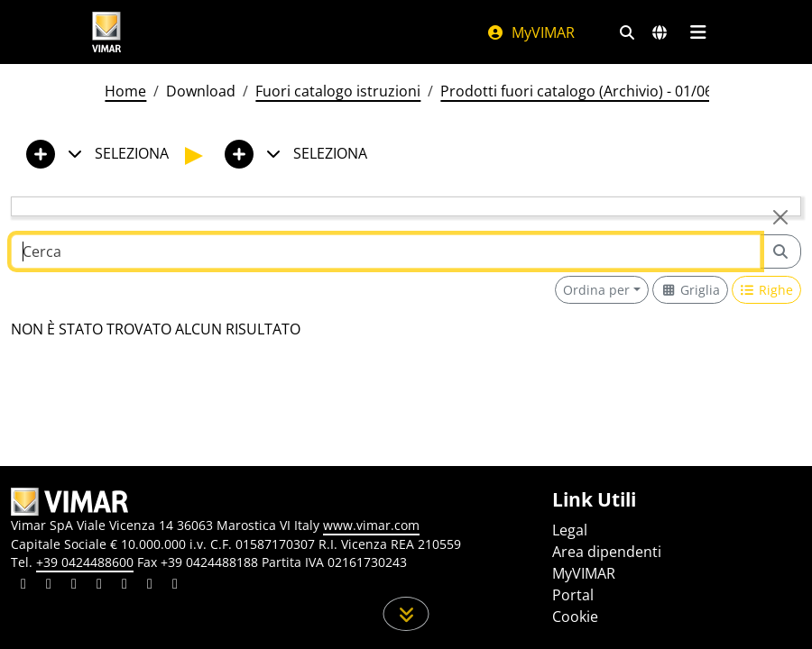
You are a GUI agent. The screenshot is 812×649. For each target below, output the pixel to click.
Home (125, 91)
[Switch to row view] (767, 290)
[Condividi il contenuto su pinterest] (74, 586)
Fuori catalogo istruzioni (337, 91)
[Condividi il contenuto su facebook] (49, 586)
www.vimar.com (371, 525)
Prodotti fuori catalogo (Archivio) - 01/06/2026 (595, 91)
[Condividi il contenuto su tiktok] (175, 586)
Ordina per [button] (596, 289)
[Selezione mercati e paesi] (660, 32)
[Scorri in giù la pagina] (406, 614)
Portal (573, 595)
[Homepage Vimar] (106, 32)
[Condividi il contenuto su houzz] (150, 586)
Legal (569, 530)
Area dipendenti (606, 552)
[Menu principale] (698, 32)
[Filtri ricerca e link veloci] (627, 32)
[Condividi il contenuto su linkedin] (23, 586)
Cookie (575, 616)
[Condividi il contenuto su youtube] (124, 586)
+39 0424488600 (85, 562)
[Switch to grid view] (690, 290)
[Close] (780, 217)
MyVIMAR (530, 32)
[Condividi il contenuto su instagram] (99, 586)
